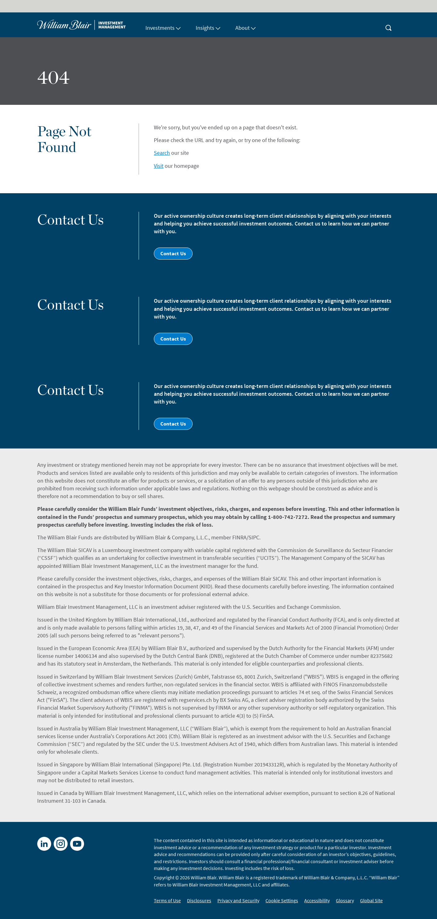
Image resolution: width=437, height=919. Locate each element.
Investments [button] (163, 27)
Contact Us (173, 253)
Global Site (371, 900)
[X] (61, 844)
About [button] (245, 27)
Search (162, 152)
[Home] (87, 25)
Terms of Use (167, 900)
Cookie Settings (281, 900)
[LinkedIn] (44, 844)
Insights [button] (208, 27)
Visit (158, 165)
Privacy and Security (238, 900)
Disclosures (199, 900)
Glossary (345, 900)
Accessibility (317, 900)
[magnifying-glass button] (388, 24)
